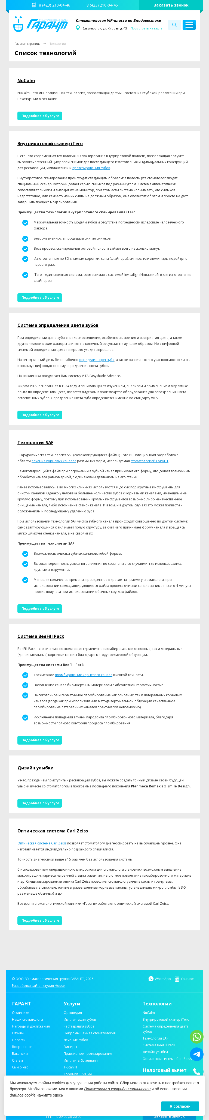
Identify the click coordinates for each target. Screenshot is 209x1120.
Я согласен (180, 1106)
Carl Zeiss (58, 843)
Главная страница (28, 43)
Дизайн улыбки (35, 768)
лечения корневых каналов (54, 461)
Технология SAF (35, 443)
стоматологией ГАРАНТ (149, 461)
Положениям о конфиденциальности (117, 1089)
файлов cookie (23, 1095)
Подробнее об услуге (40, 116)
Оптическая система (34, 843)
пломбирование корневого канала (83, 675)
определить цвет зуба (96, 359)
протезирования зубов (91, 168)
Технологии (58, 43)
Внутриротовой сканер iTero (50, 144)
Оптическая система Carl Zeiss (52, 831)
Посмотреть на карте (146, 28)
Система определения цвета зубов (58, 325)
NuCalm (26, 80)
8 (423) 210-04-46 (54, 5)
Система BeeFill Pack (40, 636)
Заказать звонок (171, 5)
